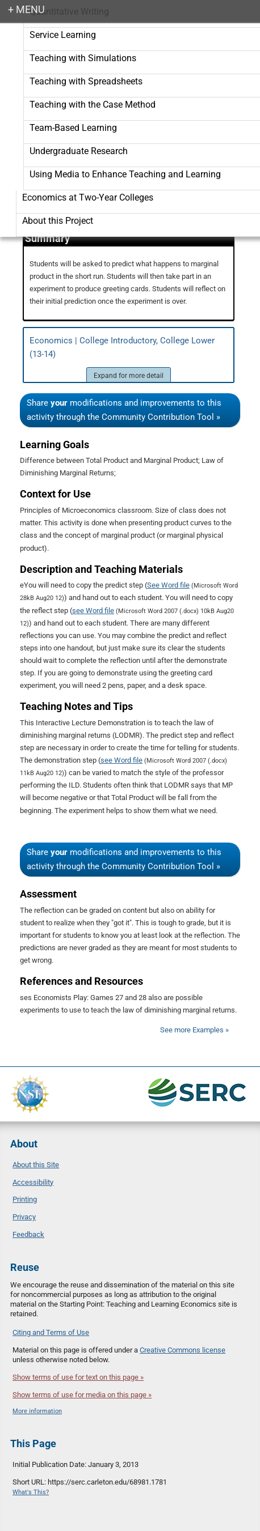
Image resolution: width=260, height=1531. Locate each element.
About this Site (35, 1164)
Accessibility (32, 1182)
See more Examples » (194, 1030)
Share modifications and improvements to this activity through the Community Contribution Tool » (124, 410)
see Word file (93, 610)
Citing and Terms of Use (50, 1332)
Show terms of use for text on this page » (78, 1377)
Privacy (24, 1217)
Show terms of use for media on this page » (82, 1394)
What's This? (30, 1492)
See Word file (168, 585)
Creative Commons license (182, 1350)
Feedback (28, 1234)
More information (37, 1411)
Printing (24, 1199)
